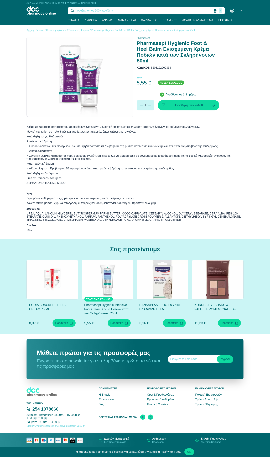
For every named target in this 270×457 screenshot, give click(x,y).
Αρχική (30, 30)
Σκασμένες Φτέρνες (78, 30)
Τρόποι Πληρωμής (206, 404)
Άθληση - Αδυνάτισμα (197, 20)
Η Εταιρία (104, 394)
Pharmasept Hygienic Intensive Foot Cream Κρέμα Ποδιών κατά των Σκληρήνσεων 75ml (106, 309)
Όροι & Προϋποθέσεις (160, 394)
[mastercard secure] (66, 440)
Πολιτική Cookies (157, 404)
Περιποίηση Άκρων (56, 30)
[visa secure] (73, 440)
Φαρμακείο (149, 20)
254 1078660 (45, 409)
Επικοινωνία (106, 399)
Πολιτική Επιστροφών (208, 394)
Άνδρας (107, 20)
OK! (189, 451)
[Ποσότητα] (145, 105)
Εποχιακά (225, 20)
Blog (101, 404)
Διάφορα (91, 20)
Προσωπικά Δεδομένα (160, 399)
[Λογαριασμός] (232, 11)
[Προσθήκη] (150, 105)
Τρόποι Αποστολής (206, 399)
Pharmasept (143, 38)
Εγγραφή (225, 359)
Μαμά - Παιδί (127, 20)
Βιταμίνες (170, 20)
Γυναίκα (74, 20)
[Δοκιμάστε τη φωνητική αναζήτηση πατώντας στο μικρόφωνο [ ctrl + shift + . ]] (215, 11)
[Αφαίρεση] (141, 105)
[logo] (45, 10)
